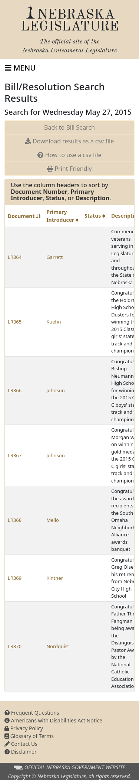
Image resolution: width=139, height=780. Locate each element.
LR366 (14, 390)
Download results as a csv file (69, 141)
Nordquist (57, 646)
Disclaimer (20, 751)
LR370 (14, 646)
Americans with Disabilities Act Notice (53, 720)
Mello (52, 520)
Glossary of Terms (29, 736)
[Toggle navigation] (20, 68)
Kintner (54, 578)
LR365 (14, 321)
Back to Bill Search (69, 127)
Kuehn (53, 321)
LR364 (14, 257)
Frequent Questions (31, 712)
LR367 (14, 455)
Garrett (54, 257)
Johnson (55, 390)
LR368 (14, 520)
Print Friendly (69, 169)
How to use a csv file (69, 155)
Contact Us (20, 743)
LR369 (14, 578)
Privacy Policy (23, 728)
